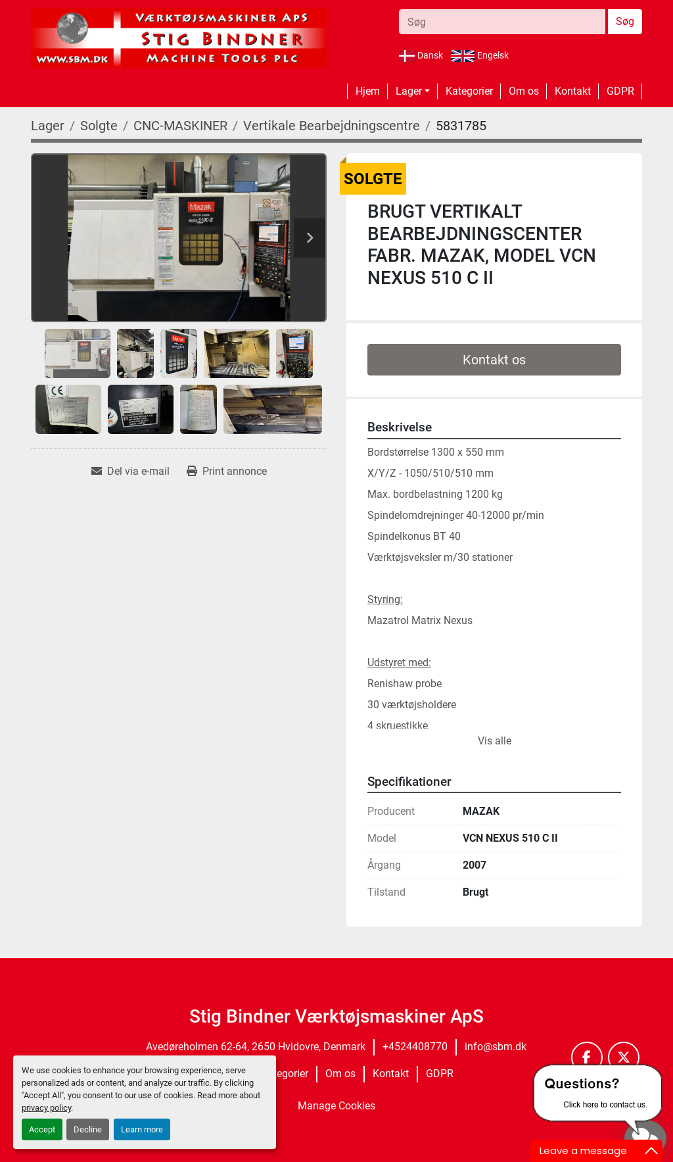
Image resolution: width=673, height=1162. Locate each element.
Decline (88, 1129)
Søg (625, 21)
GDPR (620, 91)
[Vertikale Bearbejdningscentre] (331, 125)
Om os (524, 91)
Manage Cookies (336, 1106)
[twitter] (623, 1057)
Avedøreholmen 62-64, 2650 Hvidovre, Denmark (255, 1046)
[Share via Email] (130, 471)
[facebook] (587, 1057)
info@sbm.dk (495, 1046)
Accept (42, 1129)
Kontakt (573, 91)
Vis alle (494, 741)
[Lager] (47, 125)
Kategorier (469, 91)
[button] (413, 91)
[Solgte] (99, 125)
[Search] (502, 21)
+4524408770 (415, 1046)
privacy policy (46, 1108)
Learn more (142, 1129)
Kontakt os (494, 360)
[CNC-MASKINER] (180, 125)
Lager (409, 91)
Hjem (368, 91)
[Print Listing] (226, 471)
